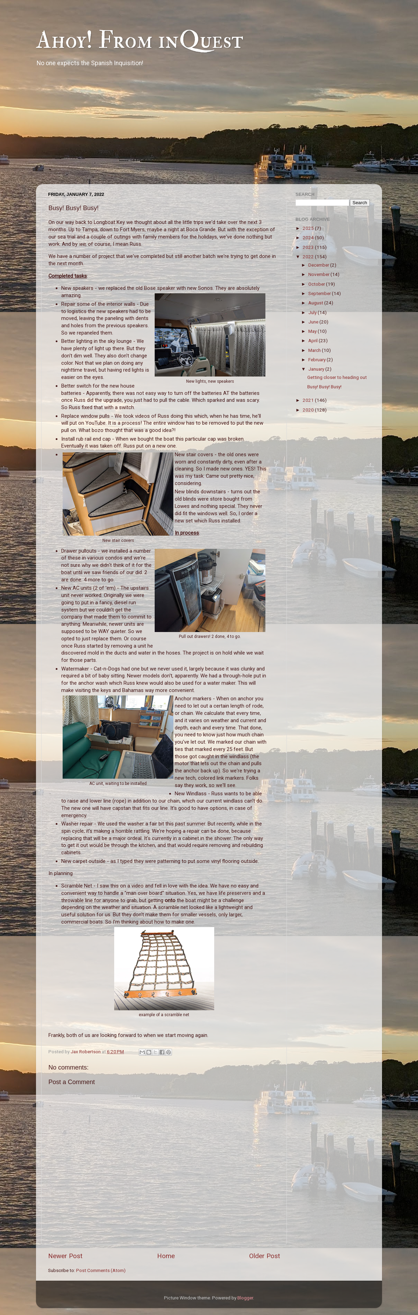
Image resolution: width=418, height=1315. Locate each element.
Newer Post (65, 1256)
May (313, 331)
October (317, 284)
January (316, 369)
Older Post (264, 1256)
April (313, 340)
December (319, 265)
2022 (309, 256)
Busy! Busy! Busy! (324, 386)
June (313, 322)
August (316, 302)
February (317, 359)
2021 (309, 400)
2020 (309, 410)
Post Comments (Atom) (101, 1270)
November (319, 274)
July (313, 312)
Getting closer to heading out (337, 377)
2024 (309, 237)
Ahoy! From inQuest (139, 40)
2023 (309, 247)
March (315, 350)
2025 (309, 228)
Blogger (245, 1297)
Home (166, 1256)
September (320, 293)
